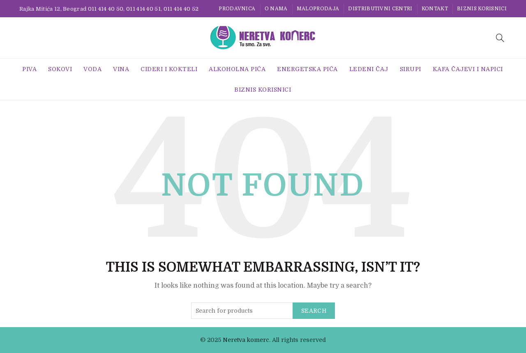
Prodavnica (237, 9)
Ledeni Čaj (368, 69)
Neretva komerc (246, 340)
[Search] (500, 38)
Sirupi (410, 69)
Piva (29, 69)
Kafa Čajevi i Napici (468, 69)
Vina (121, 69)
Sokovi (60, 69)
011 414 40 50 (106, 9)
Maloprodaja (318, 9)
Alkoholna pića (237, 69)
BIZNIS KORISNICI (482, 9)
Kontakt (435, 9)
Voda (92, 69)
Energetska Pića (307, 69)
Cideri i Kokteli (169, 69)
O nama (276, 9)
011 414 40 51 (143, 9)
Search (313, 310)
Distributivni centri (380, 9)
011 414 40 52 (181, 9)
